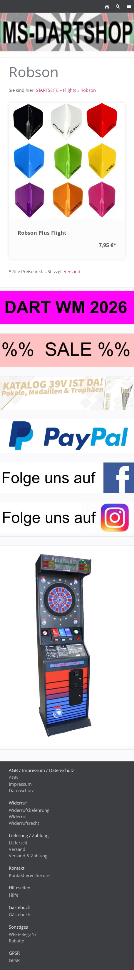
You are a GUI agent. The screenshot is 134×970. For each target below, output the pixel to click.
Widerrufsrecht (24, 823)
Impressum (20, 784)
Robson (88, 90)
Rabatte (16, 941)
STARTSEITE (47, 90)
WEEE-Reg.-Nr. (23, 934)
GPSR (14, 960)
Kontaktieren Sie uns (29, 875)
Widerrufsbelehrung (29, 810)
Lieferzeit (18, 843)
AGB (13, 777)
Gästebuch (19, 914)
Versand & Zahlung (28, 856)
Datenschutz (21, 790)
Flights (69, 90)
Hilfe (13, 895)
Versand (72, 271)
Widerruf (18, 816)
